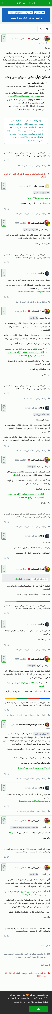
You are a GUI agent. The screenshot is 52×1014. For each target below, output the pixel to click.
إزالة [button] (38, 1009)
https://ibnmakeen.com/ (38, 198)
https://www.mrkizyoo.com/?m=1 (34, 768)
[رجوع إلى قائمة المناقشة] (49, 3)
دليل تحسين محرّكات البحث (19, 891)
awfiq (32, 318)
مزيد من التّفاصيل (20, 475)
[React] (9, 161)
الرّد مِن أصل (26, 3)
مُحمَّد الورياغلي (40, 192)
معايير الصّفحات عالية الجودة (32, 894)
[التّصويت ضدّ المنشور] (4, 40)
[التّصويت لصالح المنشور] (4, 36)
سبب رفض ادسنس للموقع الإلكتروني (24, 96)
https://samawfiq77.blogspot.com (34, 291)
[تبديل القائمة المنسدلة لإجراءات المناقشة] (3, 3)
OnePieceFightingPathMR (23, 827)
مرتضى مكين (29, 229)
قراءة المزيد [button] (19, 1002)
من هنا (11, 832)
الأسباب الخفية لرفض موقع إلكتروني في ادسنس (24, 349)
